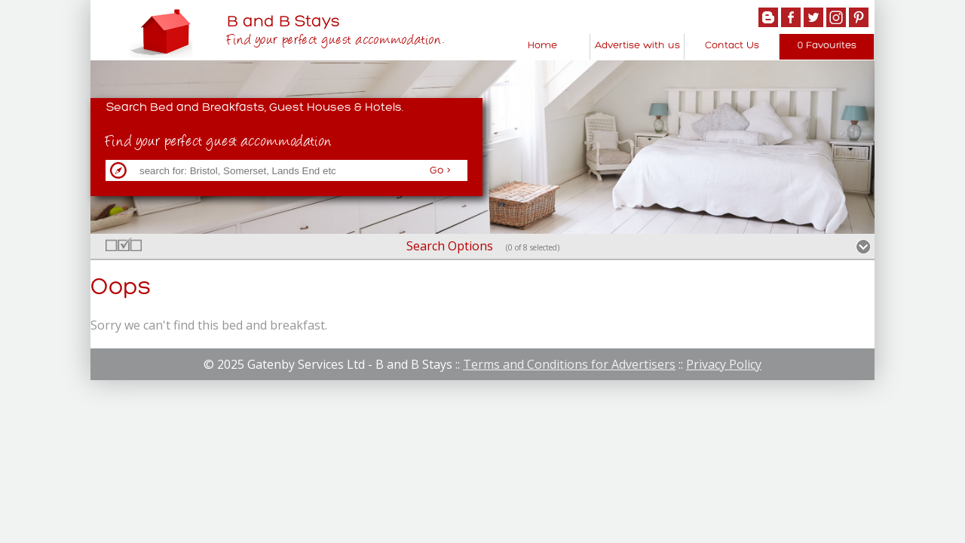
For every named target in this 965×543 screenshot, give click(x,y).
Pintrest (858, 17)
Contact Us (732, 46)
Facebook (791, 17)
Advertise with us (637, 46)
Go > (440, 170)
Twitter (813, 17)
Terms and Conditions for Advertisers (569, 364)
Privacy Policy (723, 364)
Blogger (768, 17)
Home (542, 46)
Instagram (836, 17)
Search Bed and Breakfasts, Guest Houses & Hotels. (254, 108)
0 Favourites (827, 46)
